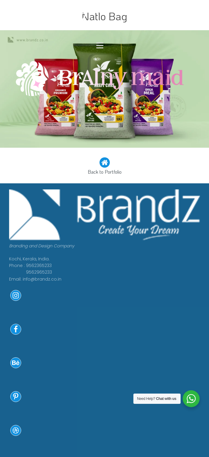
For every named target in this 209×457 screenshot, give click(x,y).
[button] (104, 166)
